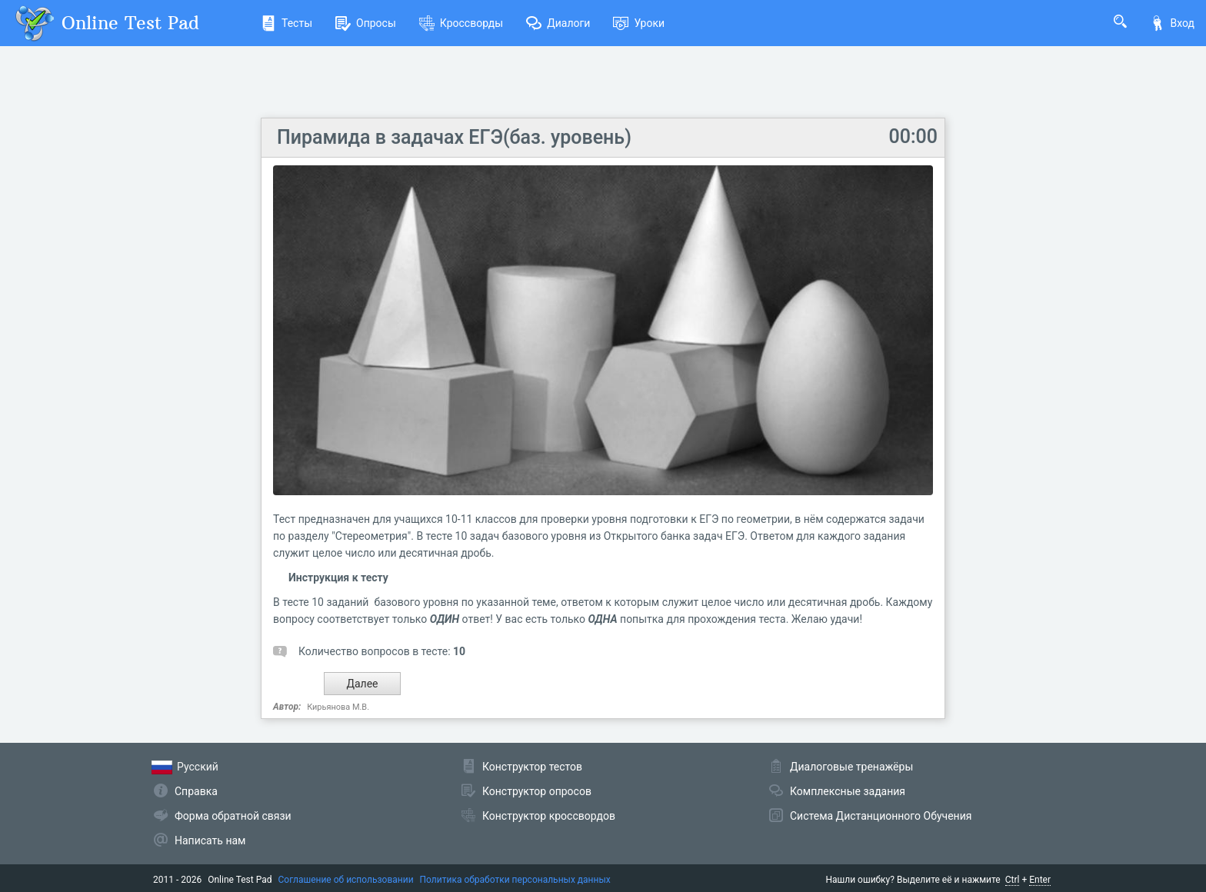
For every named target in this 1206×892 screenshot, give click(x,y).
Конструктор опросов (536, 791)
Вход (1172, 23)
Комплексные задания (847, 791)
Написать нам (210, 840)
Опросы (365, 23)
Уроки (639, 23)
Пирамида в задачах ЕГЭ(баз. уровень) (454, 137)
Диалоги (558, 23)
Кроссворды (461, 23)
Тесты (286, 23)
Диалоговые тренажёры (851, 767)
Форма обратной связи (233, 816)
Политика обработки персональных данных (515, 879)
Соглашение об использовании (346, 879)
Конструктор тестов (532, 767)
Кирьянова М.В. (338, 707)
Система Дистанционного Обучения (880, 816)
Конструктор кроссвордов (548, 816)
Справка (196, 791)
